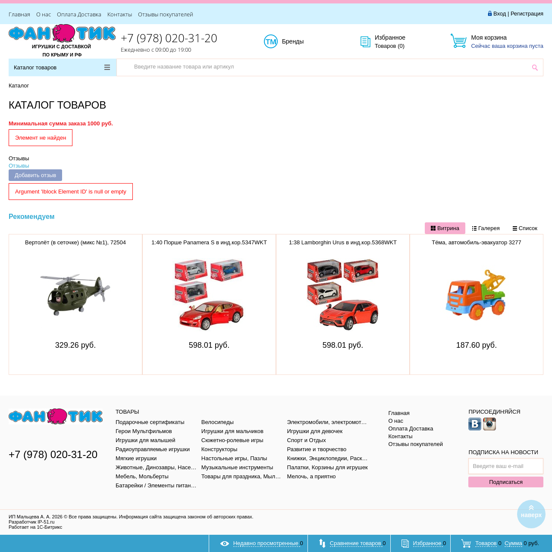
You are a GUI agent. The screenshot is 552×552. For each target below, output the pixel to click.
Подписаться (506, 482)
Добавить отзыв (35, 175)
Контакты (119, 14)
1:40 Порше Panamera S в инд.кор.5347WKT (209, 242)
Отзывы (19, 158)
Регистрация (527, 13)
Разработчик (31, 521)
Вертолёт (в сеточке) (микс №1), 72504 (75, 242)
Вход (499, 13)
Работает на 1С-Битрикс (35, 527)
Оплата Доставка (79, 14)
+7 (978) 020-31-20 (169, 38)
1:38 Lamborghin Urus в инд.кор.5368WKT (343, 242)
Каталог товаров (62, 67)
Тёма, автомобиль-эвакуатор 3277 (476, 242)
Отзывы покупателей (165, 14)
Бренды (302, 42)
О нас (43, 14)
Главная (19, 14)
